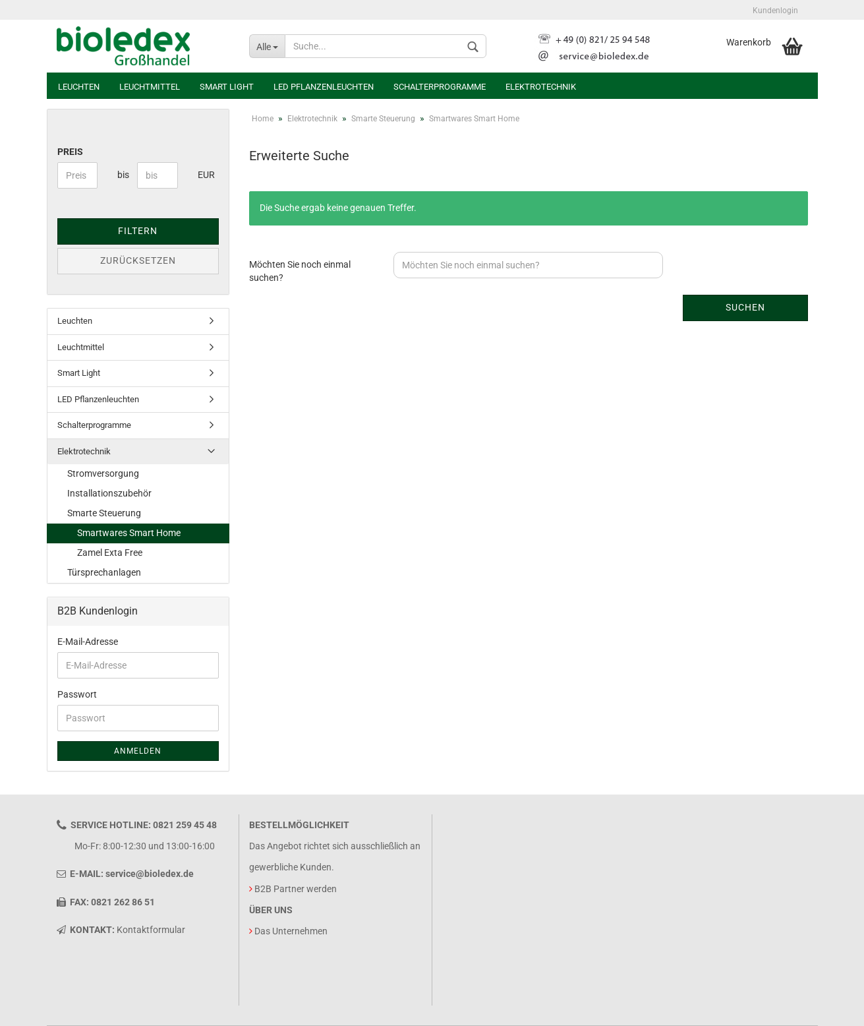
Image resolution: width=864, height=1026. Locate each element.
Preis (70, 151)
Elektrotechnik (540, 87)
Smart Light (227, 87)
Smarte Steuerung (104, 513)
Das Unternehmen (291, 931)
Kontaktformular (151, 929)
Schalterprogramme (439, 87)
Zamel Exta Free (109, 552)
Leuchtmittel (149, 87)
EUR (203, 174)
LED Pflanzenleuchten (324, 87)
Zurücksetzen (138, 260)
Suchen (745, 307)
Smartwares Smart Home (129, 533)
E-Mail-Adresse (87, 641)
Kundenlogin (775, 10)
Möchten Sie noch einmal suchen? (300, 271)
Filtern (138, 231)
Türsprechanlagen (104, 572)
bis (122, 174)
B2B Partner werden (295, 889)
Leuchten (79, 87)
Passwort (77, 694)
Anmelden (137, 751)
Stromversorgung (103, 473)
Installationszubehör (109, 493)
